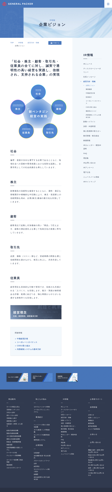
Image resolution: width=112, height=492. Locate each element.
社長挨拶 (37, 444)
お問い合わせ (94, 433)
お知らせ (91, 406)
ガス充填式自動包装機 (14, 427)
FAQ (99, 286)
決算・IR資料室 (99, 223)
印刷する (70, 43)
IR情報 (19, 43)
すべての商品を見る (13, 398)
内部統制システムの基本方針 (48, 338)
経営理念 (37, 457)
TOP (11, 43)
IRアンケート (65, 439)
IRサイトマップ (99, 338)
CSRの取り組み (22, 338)
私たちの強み (39, 390)
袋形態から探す (12, 412)
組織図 (36, 465)
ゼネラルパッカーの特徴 (42, 398)
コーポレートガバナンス (43, 334)
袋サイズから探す (12, 406)
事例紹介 (37, 408)
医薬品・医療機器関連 (14, 433)
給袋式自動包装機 (12, 421)
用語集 (99, 291)
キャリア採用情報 (94, 420)
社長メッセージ (99, 101)
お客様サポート (95, 390)
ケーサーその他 (12, 443)
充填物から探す (12, 409)
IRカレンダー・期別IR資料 (99, 274)
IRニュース (64, 398)
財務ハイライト (99, 212)
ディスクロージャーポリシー (99, 86)
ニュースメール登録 (99, 327)
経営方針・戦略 (32, 43)
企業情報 (37, 436)
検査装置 (9, 435)
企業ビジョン (100, 123)
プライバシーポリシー (31, 485)
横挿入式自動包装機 (13, 430)
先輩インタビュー (94, 408)
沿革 (35, 454)
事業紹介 (91, 411)
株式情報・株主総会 (99, 250)
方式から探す (11, 403)
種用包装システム (39, 431)
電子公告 (64, 442)
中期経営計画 (21, 334)
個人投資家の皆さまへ (68, 417)
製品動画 (9, 456)
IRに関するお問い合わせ (96, 456)
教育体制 (91, 414)
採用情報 (92, 398)
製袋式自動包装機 (12, 424)
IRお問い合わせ (99, 298)
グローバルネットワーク (42, 451)
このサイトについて (13, 485)
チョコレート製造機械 (14, 446)
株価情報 (64, 422)
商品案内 (10, 390)
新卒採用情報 (92, 417)
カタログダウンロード (14, 458)
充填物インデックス (13, 400)
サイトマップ (46, 485)
